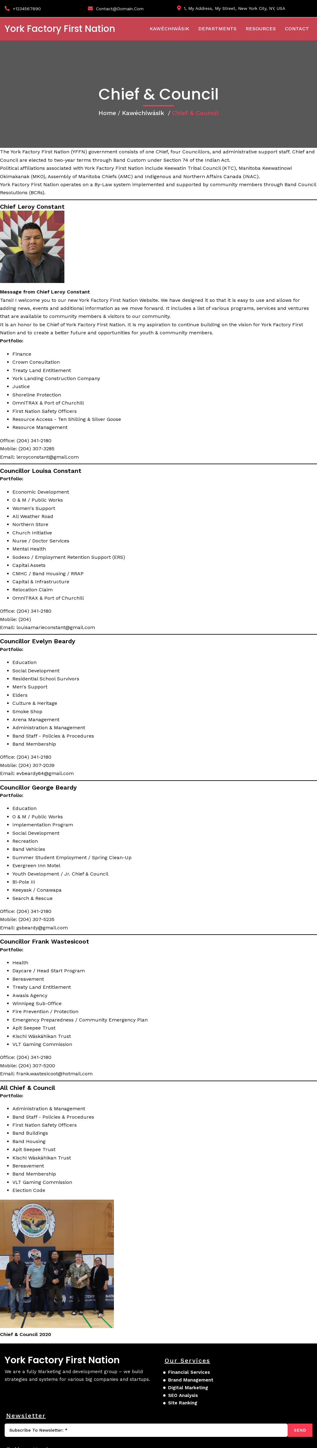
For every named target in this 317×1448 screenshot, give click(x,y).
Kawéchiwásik (143, 122)
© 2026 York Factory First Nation (45, 1439)
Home (107, 122)
